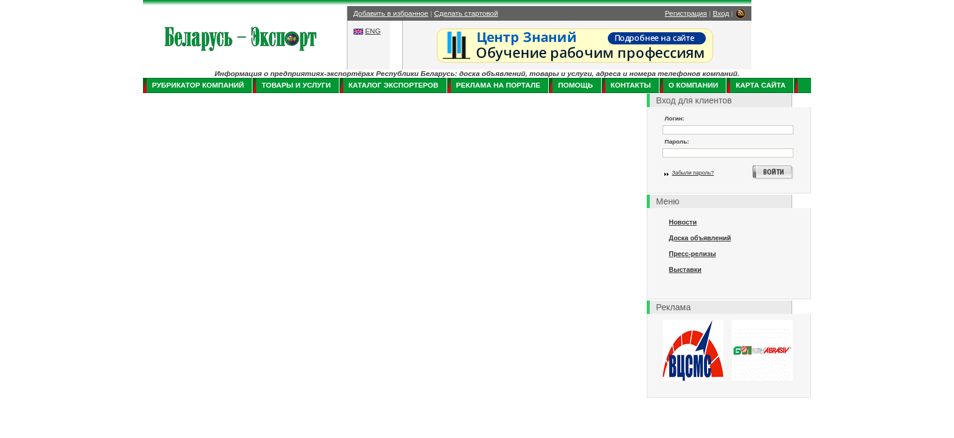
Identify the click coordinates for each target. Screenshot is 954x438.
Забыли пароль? (693, 173)
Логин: (674, 118)
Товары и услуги (296, 85)
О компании (693, 85)
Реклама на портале (498, 85)
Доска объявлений (700, 238)
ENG (373, 31)
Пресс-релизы (692, 253)
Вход (721, 13)
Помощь (575, 85)
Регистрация (686, 13)
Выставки (685, 269)
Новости (683, 222)
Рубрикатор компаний (198, 85)
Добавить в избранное (390, 13)
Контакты (631, 85)
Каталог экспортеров (394, 85)
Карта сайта (760, 85)
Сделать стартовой (466, 13)
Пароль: (676, 141)
